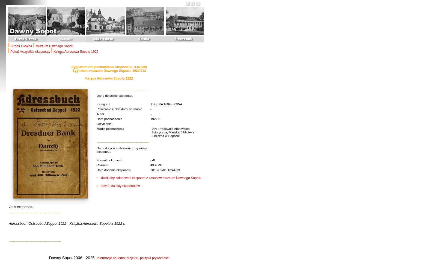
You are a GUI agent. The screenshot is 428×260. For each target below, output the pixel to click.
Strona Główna (21, 46)
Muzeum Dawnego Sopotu (54, 46)
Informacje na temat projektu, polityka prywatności (133, 258)
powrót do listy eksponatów (118, 186)
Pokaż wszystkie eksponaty (30, 52)
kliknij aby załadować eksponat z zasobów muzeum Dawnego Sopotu (148, 178)
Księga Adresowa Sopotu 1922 (76, 52)
